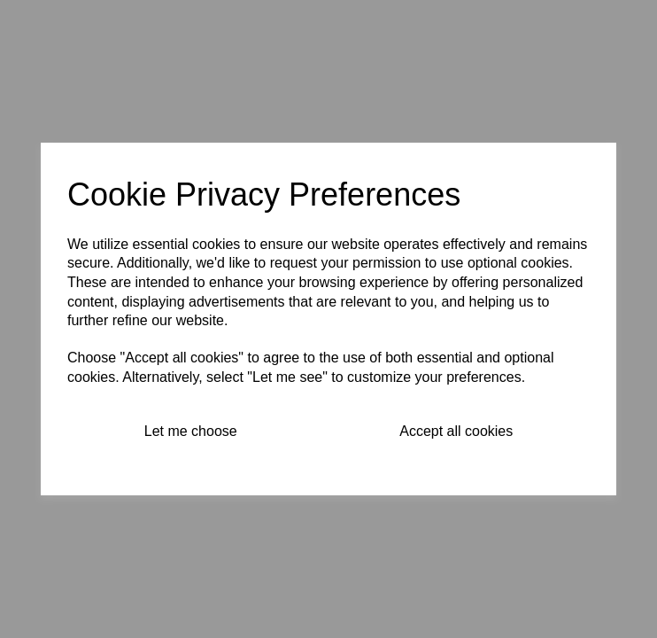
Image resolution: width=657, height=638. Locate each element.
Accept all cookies (456, 431)
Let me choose (190, 431)
